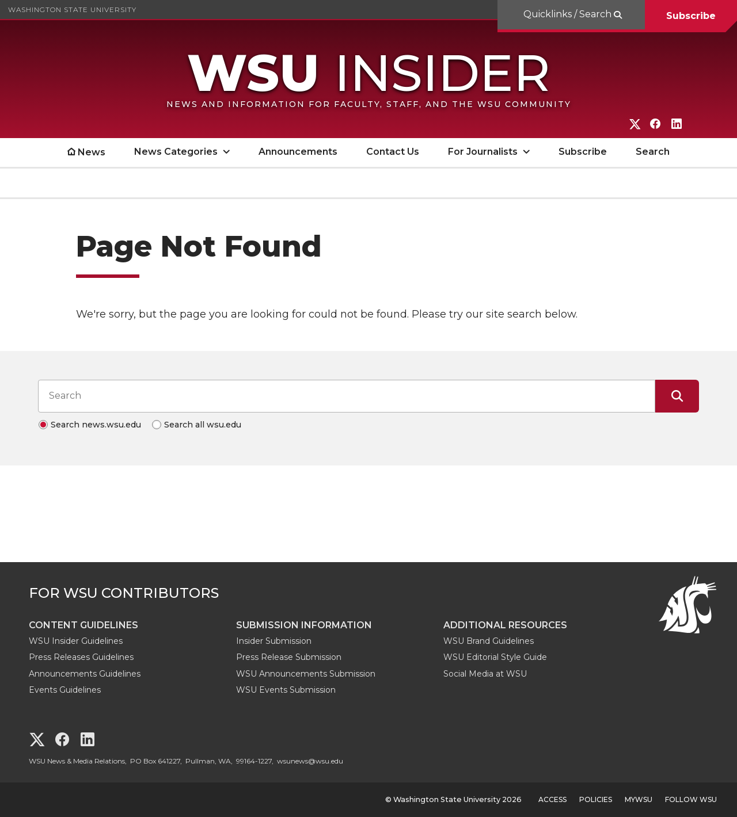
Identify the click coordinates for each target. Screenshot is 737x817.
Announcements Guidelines (84, 674)
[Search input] (346, 396)
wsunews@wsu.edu (310, 761)
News (91, 152)
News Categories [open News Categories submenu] (176, 151)
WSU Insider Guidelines (76, 641)
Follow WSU (691, 799)
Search (653, 151)
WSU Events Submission (286, 690)
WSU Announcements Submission (305, 674)
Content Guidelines (83, 625)
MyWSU (638, 799)
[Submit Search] (677, 396)
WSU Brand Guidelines (488, 641)
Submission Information (304, 625)
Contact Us (392, 151)
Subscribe (691, 15)
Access (552, 799)
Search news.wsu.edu (96, 424)
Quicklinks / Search (568, 14)
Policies (595, 799)
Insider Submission (273, 641)
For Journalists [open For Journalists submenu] (483, 151)
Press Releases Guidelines (81, 657)
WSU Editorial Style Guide (495, 657)
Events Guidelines (65, 690)
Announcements (298, 151)
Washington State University (72, 9)
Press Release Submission (288, 657)
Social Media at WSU (485, 674)
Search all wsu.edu (202, 424)
